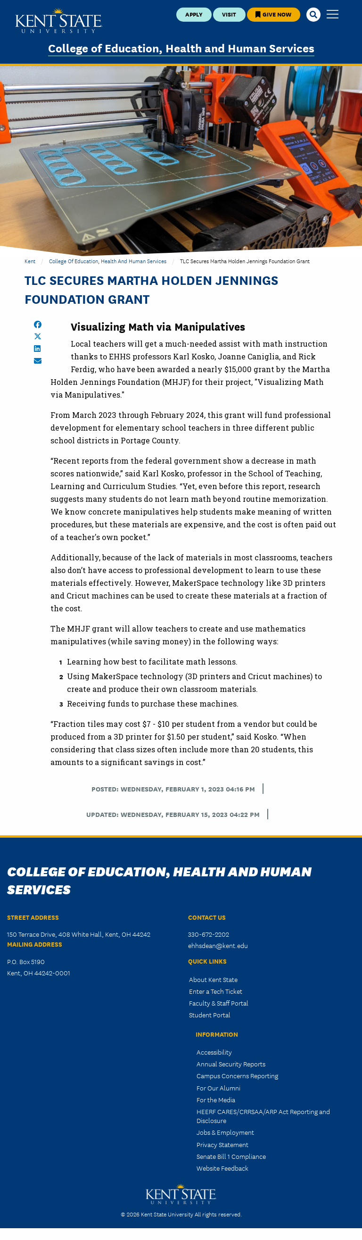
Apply (194, 14)
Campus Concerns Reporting (237, 1075)
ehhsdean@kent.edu (218, 945)
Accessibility (214, 1052)
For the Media (216, 1099)
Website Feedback (222, 1168)
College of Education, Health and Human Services (181, 47)
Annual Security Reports (231, 1063)
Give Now (273, 14)
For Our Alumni (218, 1087)
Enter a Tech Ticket (215, 991)
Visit (229, 14)
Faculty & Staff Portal (218, 1003)
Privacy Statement (222, 1144)
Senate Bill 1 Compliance (231, 1156)
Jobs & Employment (225, 1132)
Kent (30, 260)
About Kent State (213, 979)
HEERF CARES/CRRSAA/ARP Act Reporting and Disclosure (263, 1115)
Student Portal (209, 1014)
